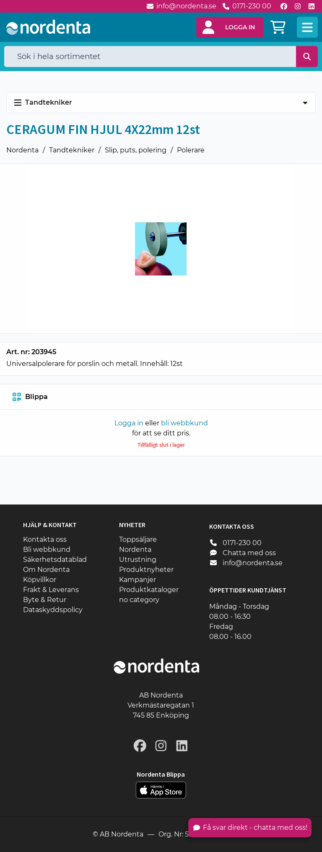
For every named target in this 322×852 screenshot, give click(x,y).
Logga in (128, 423)
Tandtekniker (71, 150)
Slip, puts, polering (135, 150)
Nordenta (22, 150)
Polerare (191, 150)
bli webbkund (184, 423)
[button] (229, 27)
